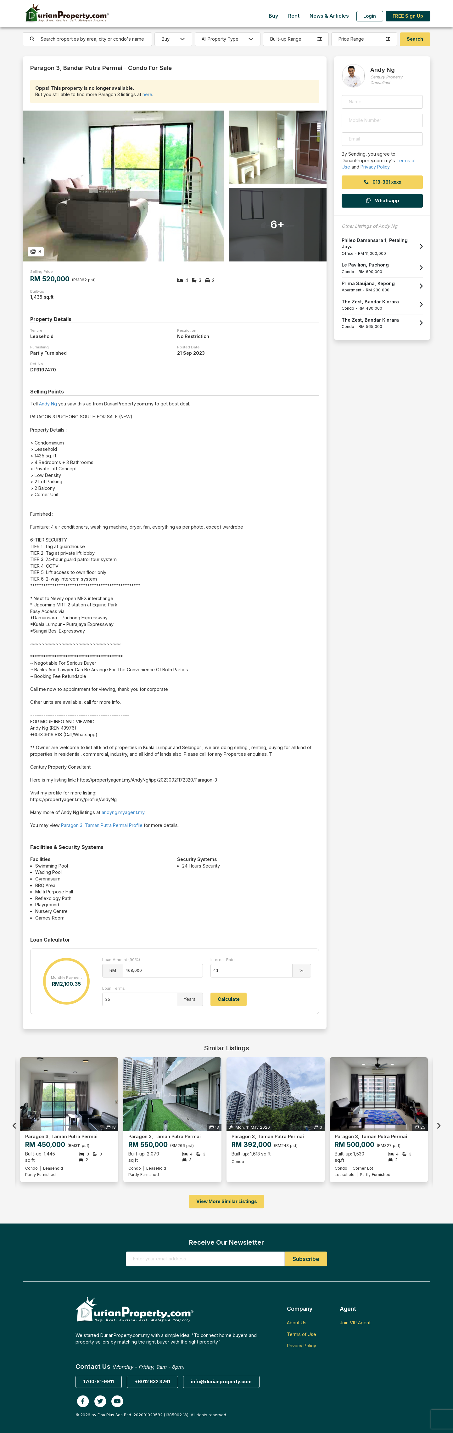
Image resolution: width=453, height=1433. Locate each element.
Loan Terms (113, 988)
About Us (296, 1322)
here (147, 94)
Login (369, 16)
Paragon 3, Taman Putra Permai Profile (102, 825)
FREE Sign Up (408, 16)
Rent (293, 16)
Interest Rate (222, 959)
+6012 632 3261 (152, 1381)
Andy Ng (48, 403)
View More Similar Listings (226, 1201)
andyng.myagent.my (123, 812)
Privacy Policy (375, 166)
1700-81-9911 (98, 1381)
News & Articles (329, 16)
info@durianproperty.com (221, 1381)
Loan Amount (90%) (121, 959)
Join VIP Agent (355, 1322)
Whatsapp (382, 200)
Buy (273, 16)
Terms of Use (301, 1334)
